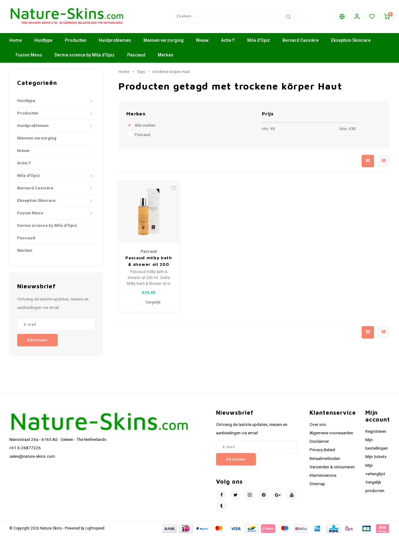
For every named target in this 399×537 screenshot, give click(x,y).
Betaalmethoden (325, 460)
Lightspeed (94, 529)
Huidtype (43, 42)
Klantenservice (323, 477)
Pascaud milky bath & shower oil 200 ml (148, 262)
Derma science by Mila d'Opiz (85, 56)
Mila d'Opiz (258, 42)
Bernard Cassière (300, 42)
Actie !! (228, 42)
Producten (75, 42)
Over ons (318, 426)
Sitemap (317, 485)
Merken (165, 56)
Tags (141, 73)
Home (15, 42)
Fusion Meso (29, 56)
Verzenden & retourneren (332, 468)
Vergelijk (153, 303)
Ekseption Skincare (351, 42)
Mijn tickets (376, 458)
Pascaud (136, 56)
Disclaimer (319, 443)
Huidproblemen (115, 42)
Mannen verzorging (163, 42)
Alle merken (145, 126)
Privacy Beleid (322, 451)
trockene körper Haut (171, 73)
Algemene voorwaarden (331, 434)
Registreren (375, 433)
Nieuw (202, 42)
